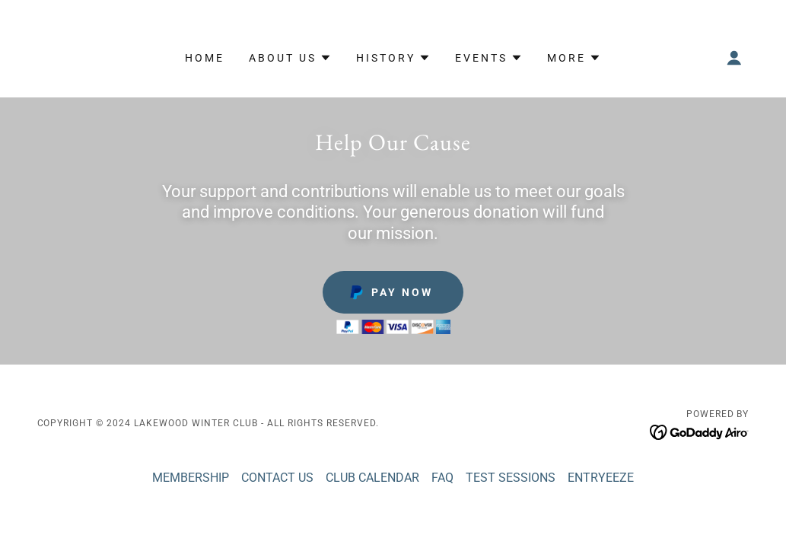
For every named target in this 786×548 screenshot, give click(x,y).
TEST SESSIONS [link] (510, 477)
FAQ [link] (442, 477)
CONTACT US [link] (277, 477)
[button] (290, 58)
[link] (699, 431)
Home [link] (204, 58)
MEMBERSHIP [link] (190, 477)
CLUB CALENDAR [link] (372, 477)
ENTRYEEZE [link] (601, 477)
